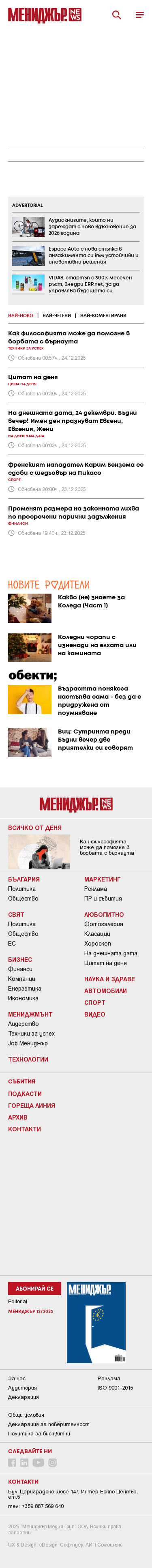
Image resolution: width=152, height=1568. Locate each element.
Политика (22, 889)
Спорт (94, 1002)
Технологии (28, 1059)
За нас (17, 1378)
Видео (94, 1014)
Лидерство (23, 1024)
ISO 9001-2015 (115, 1387)
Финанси (20, 969)
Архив (18, 1117)
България (24, 879)
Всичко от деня (35, 827)
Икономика (23, 998)
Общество (23, 898)
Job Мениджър (28, 1043)
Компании (21, 979)
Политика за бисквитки (39, 1433)
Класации (97, 934)
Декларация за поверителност (49, 1424)
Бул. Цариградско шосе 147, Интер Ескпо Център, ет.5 (73, 1494)
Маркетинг (102, 879)
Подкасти (25, 1093)
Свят (16, 914)
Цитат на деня (105, 963)
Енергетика (24, 988)
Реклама (95, 889)
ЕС (12, 943)
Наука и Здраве (109, 979)
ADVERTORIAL (27, 206)
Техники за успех (31, 1033)
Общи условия (26, 1415)
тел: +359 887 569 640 (36, 1506)
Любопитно (104, 914)
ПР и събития (103, 898)
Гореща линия (31, 1105)
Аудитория (22, 1387)
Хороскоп (97, 943)
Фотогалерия (103, 924)
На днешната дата (110, 953)
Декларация (23, 1397)
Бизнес (20, 959)
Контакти (24, 1129)
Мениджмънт (30, 1014)
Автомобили (105, 990)
